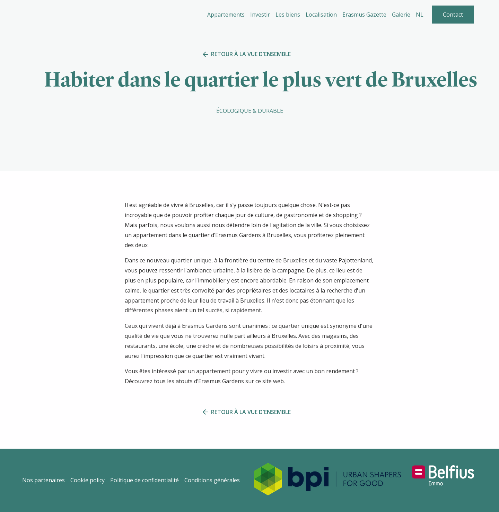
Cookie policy (87, 480)
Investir (260, 14)
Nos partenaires (43, 480)
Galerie (401, 14)
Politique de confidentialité (144, 480)
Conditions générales (212, 480)
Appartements (226, 14)
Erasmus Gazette (364, 14)
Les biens (287, 14)
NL (419, 14)
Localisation (321, 14)
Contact (453, 14)
